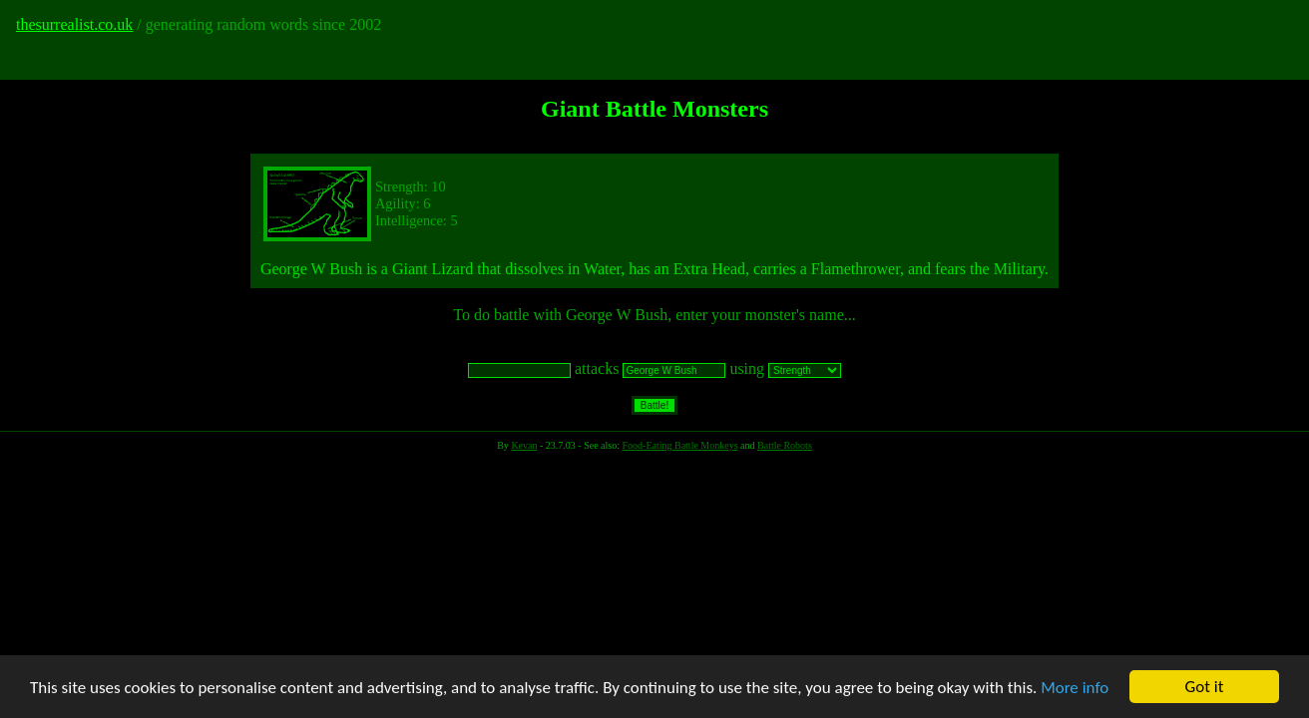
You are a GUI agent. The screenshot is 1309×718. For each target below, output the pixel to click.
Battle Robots (784, 445)
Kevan (524, 445)
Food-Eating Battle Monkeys (679, 445)
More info (1074, 687)
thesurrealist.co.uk (74, 24)
